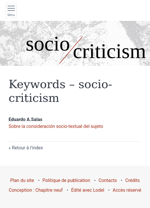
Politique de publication (66, 180)
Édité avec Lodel (87, 190)
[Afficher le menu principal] (11, 10)
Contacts (107, 180)
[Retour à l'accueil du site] (75, 43)
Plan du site (22, 180)
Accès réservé (127, 190)
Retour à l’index (27, 147)
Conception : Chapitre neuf (36, 190)
